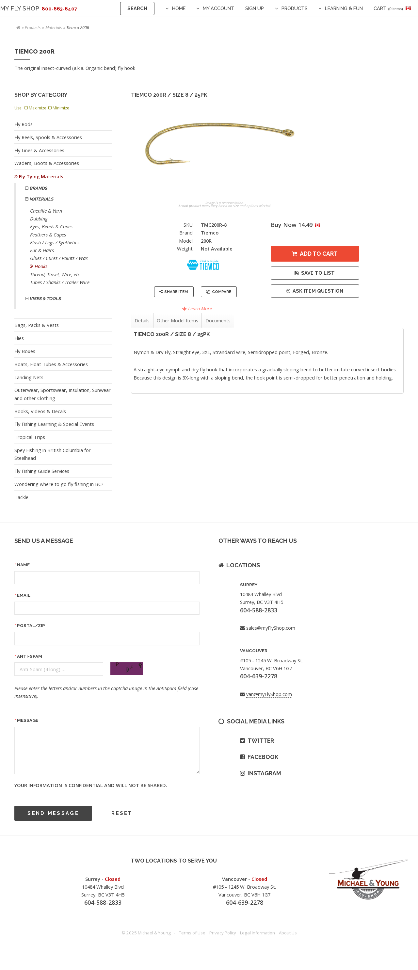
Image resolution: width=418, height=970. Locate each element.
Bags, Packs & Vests (36, 325)
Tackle (21, 497)
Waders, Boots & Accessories (46, 163)
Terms (192, 933)
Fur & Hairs (42, 250)
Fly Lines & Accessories (39, 150)
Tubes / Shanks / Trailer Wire (59, 282)
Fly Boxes (24, 351)
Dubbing (39, 218)
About (288, 933)
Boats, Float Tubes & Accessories (51, 364)
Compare (221, 291)
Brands (37, 188)
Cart (388, 8)
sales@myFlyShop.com (270, 627)
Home (178, 8)
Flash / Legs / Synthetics (54, 242)
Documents (218, 320)
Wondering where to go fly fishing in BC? (59, 484)
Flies (19, 338)
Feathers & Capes (48, 234)
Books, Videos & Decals (40, 411)
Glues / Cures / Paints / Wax (59, 258)
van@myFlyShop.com (269, 694)
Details (142, 320)
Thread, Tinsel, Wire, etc (55, 274)
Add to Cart (319, 253)
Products (294, 8)
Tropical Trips (29, 437)
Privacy (222, 933)
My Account (218, 8)
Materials (53, 27)
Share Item (176, 291)
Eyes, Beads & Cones (51, 226)
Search (137, 8)
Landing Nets (28, 377)
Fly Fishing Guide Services (41, 471)
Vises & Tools (44, 298)
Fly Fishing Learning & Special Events (54, 424)
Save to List (318, 273)
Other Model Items (177, 320)
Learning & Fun (344, 8)
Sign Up (254, 8)
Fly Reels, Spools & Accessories (48, 137)
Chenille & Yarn (46, 210)
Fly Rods (23, 124)
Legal (257, 933)
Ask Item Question (318, 291)
